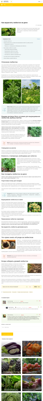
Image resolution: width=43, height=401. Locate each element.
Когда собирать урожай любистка (10, 58)
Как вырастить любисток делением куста (13, 54)
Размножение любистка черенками (11, 52)
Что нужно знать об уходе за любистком (11, 56)
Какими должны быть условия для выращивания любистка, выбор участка (18, 42)
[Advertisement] (21, 13)
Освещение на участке (9, 44)
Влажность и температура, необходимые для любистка (15, 45)
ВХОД (40, 1)
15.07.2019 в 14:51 (16, 301)
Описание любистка (8, 41)
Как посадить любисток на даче (10, 47)
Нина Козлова (18, 307)
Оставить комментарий (7, 334)
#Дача (23, 4)
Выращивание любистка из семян (11, 51)
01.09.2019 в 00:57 (25, 307)
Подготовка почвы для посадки (11, 49)
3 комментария (39, 25)
